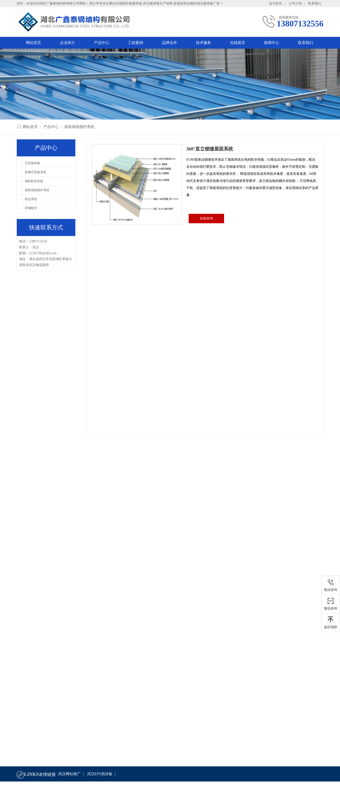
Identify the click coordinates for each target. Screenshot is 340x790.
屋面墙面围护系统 (79, 127)
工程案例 (135, 43)
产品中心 (101, 43)
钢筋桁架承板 (34, 181)
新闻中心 (271, 43)
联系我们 (314, 3)
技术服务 (203, 43)
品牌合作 (169, 43)
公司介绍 (295, 3)
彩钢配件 (31, 208)
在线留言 (237, 43)
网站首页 (33, 43)
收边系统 (31, 199)
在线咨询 (206, 218)
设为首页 (275, 3)
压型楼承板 (32, 163)
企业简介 (67, 43)
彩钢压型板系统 (35, 172)
